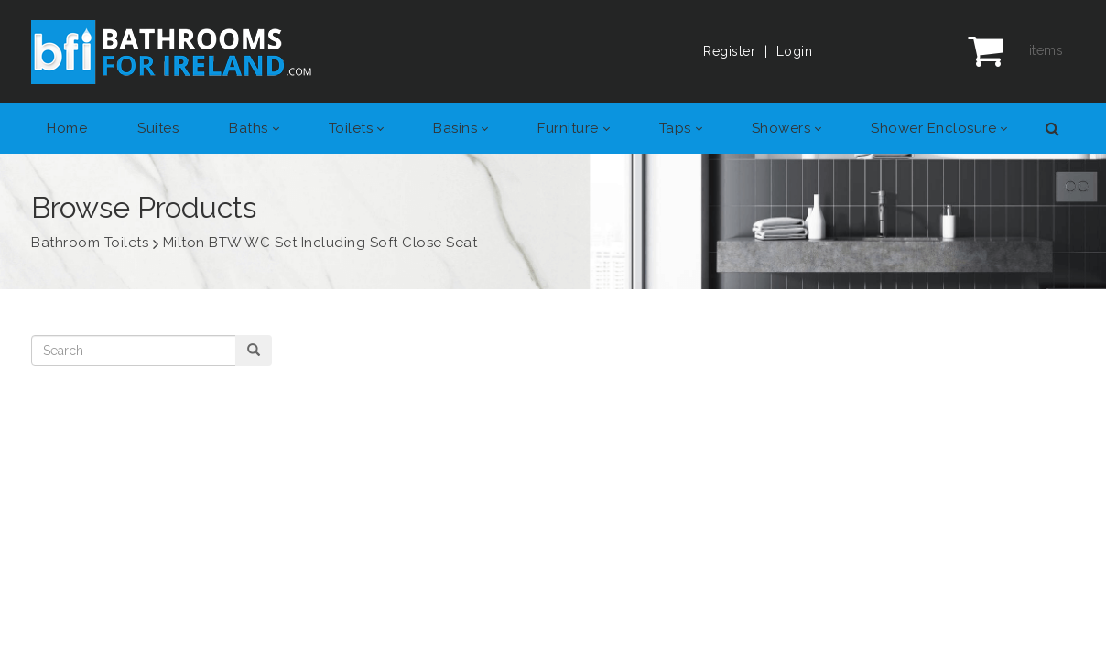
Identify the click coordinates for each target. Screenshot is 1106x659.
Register (729, 51)
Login (794, 51)
